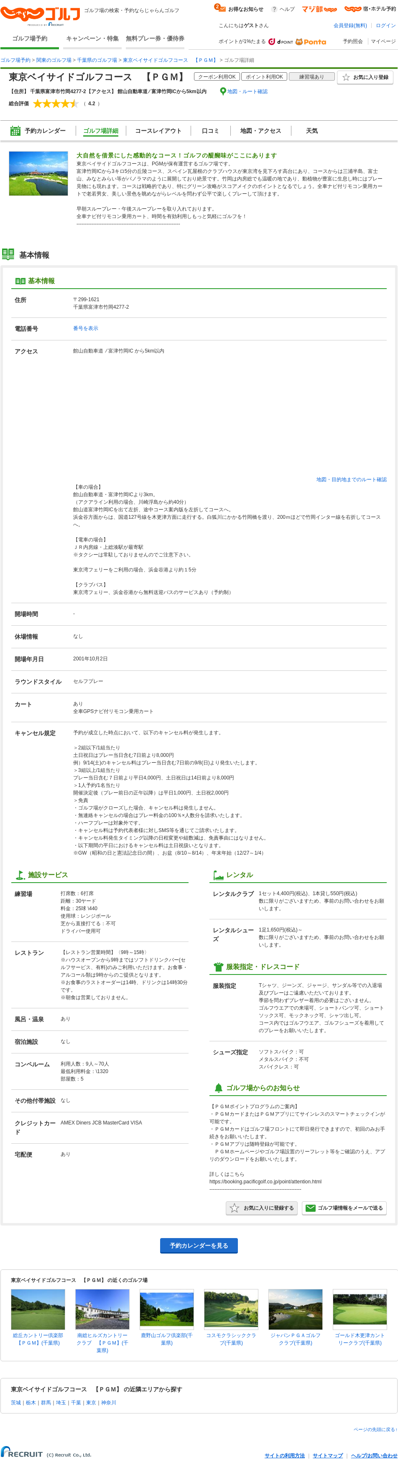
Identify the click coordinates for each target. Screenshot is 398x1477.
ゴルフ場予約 (29, 38)
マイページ (383, 41)
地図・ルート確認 (247, 91)
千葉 (76, 1403)
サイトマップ (328, 1456)
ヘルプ (287, 9)
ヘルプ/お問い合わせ (374, 1456)
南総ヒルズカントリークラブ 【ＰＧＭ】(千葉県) (102, 1342)
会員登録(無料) (350, 25)
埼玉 (61, 1403)
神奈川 (108, 1403)
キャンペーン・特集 (92, 38)
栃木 (31, 1403)
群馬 (46, 1403)
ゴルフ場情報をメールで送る (344, 1208)
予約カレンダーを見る (199, 1245)
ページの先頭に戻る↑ (376, 1429)
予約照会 (353, 41)
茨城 (16, 1403)
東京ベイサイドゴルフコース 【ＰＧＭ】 (170, 60)
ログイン (386, 25)
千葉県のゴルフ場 (97, 60)
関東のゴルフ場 (53, 60)
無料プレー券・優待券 (155, 38)
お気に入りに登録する (262, 1208)
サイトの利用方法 (285, 1456)
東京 (91, 1403)
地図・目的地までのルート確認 (351, 479)
